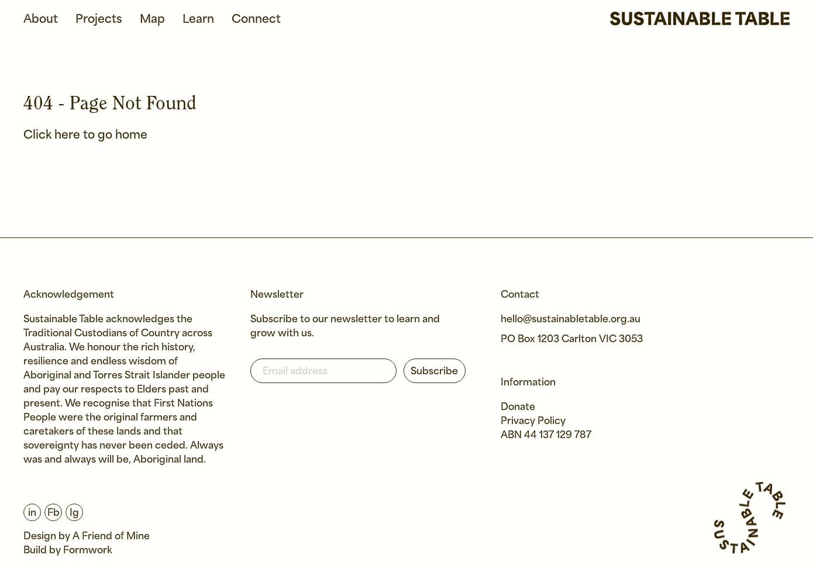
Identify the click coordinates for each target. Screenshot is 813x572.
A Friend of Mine (111, 537)
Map (152, 19)
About (40, 19)
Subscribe (434, 372)
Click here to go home (85, 135)
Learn (198, 19)
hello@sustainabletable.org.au (570, 320)
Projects (98, 19)
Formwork (87, 551)
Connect (256, 19)
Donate (518, 407)
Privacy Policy (533, 421)
